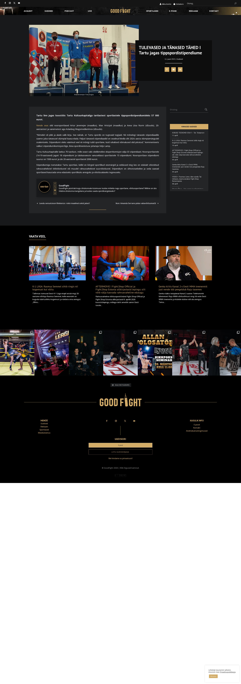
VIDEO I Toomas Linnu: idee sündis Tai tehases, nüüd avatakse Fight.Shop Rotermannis (186, 179)
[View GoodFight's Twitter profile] (55, 186)
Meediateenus (44, 433)
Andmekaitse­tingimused (197, 431)
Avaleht (28, 11)
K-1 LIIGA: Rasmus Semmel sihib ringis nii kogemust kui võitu (188, 141)
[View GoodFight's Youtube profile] (55, 190)
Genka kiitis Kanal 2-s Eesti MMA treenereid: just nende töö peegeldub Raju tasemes (188, 166)
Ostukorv (180, 4)
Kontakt (214, 11)
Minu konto (166, 4)
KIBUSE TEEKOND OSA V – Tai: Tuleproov (188, 132)
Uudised (49, 11)
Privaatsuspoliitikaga (228, 672)
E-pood (173, 11)
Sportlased (152, 11)
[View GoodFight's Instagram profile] (55, 193)
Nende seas (42, 125)
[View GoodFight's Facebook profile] (55, 183)
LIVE (90, 11)
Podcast (69, 11)
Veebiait (120, 481)
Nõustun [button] (213, 676)
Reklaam (193, 11)
